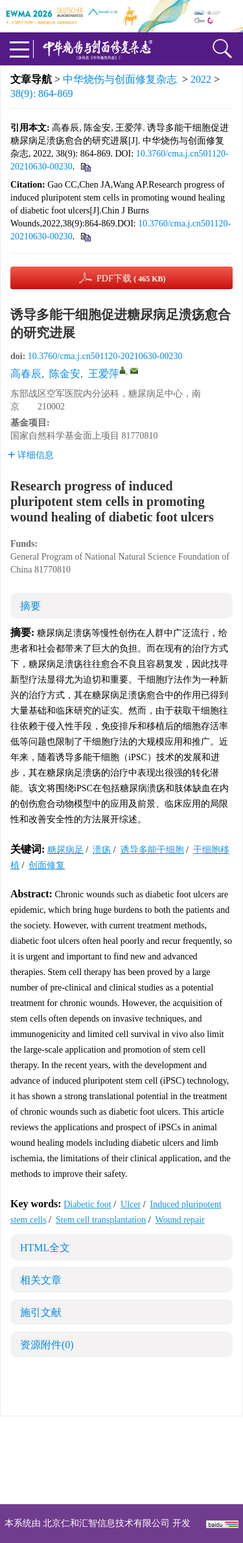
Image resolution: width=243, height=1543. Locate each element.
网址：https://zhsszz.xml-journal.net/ (122, 1483)
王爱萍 (103, 373)
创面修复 (47, 865)
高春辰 (25, 373)
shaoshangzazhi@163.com (138, 1467)
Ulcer (131, 1204)
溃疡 (102, 850)
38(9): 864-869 (41, 93)
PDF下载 (131, 278)
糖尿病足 (65, 850)
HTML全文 (45, 1247)
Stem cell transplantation (101, 1220)
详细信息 (31, 455)
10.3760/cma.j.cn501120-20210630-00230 (105, 356)
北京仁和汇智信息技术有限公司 (106, 1523)
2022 (201, 79)
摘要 (30, 605)
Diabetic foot (87, 1204)
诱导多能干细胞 (152, 850)
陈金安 (64, 373)
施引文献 (41, 1312)
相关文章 (41, 1280)
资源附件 (47, 1344)
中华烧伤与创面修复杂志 (120, 79)
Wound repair (180, 1220)
